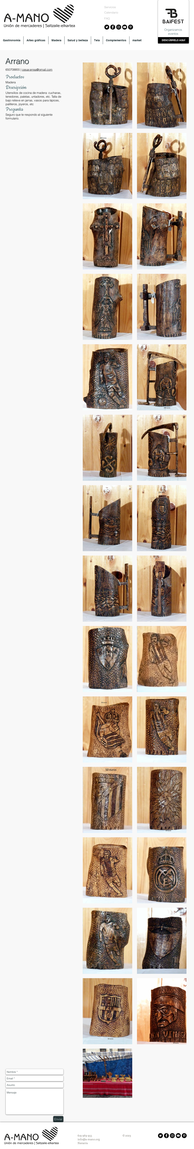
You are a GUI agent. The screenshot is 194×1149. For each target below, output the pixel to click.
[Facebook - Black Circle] (166, 1135)
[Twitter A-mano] (106, 27)
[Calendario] (112, 13)
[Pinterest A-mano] (130, 27)
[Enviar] (58, 1119)
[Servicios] (112, 7)
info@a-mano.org (89, 1139)
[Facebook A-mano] (112, 27)
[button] (11, 40)
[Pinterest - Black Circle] (184, 1135)
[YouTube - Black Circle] (178, 1135)
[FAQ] (110, 19)
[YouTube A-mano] (124, 27)
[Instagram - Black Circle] (172, 1135)
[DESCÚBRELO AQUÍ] (173, 40)
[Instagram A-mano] (118, 27)
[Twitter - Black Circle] (160, 1135)
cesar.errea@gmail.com (37, 69)
